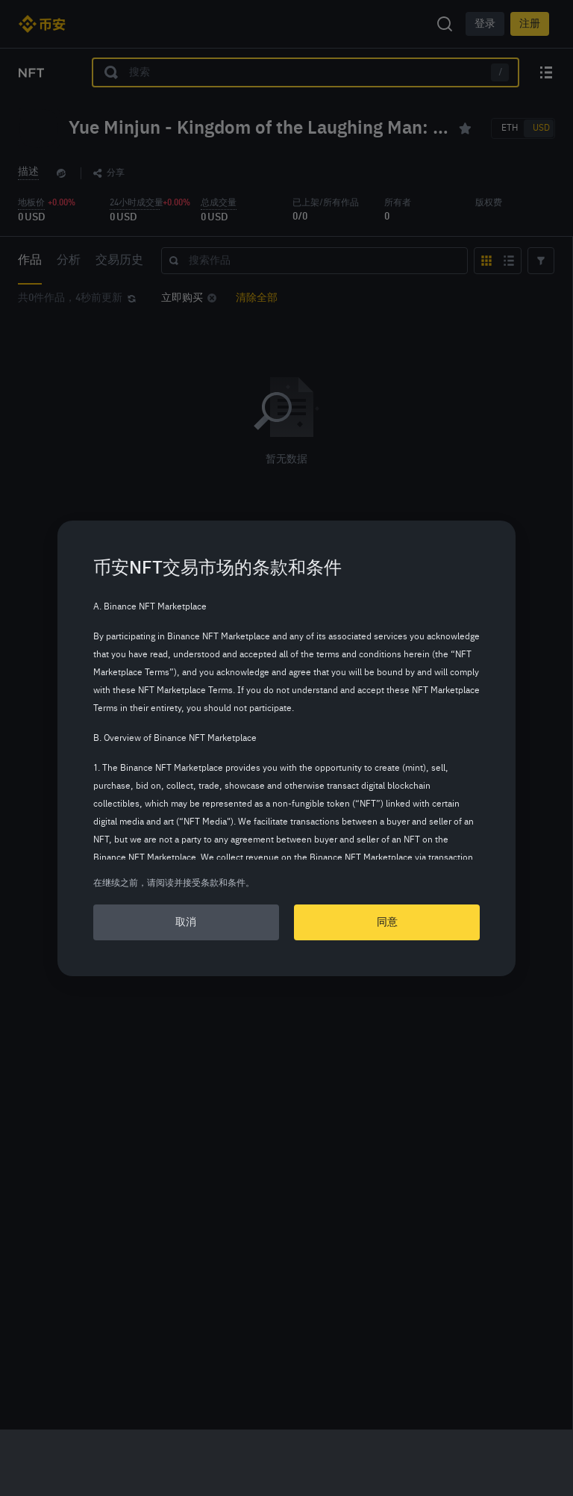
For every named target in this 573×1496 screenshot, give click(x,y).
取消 (185, 922)
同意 (387, 922)
